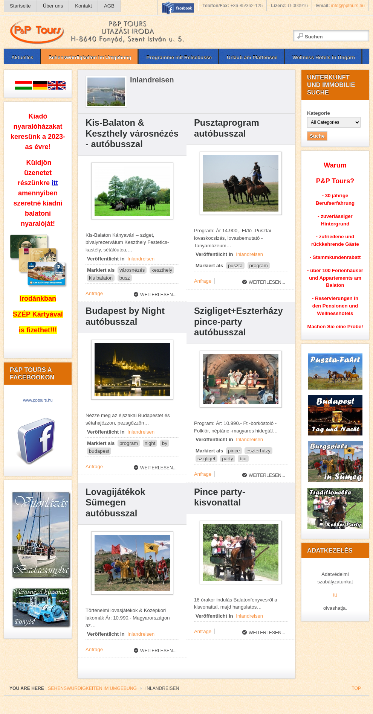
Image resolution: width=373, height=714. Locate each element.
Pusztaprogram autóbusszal (226, 128)
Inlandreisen (140, 259)
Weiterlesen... (158, 294)
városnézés (132, 270)
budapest (99, 451)
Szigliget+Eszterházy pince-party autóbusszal (238, 321)
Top (356, 688)
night (150, 443)
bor (243, 458)
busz (124, 278)
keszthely (161, 270)
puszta (235, 265)
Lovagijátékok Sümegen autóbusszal (115, 502)
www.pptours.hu (37, 400)
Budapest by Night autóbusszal (125, 316)
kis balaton (101, 278)
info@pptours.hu (348, 5)
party (227, 458)
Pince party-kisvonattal (219, 497)
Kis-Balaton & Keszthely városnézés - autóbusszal (132, 133)
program (258, 265)
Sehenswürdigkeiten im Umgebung (92, 688)
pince (234, 451)
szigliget (206, 458)
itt (335, 595)
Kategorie (318, 113)
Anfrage (94, 293)
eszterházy (258, 451)
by (164, 443)
